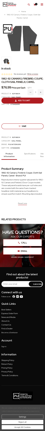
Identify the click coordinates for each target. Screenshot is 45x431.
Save (22, 126)
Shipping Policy (7, 360)
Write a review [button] (32, 74)
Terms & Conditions (9, 375)
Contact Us (6, 325)
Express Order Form (9, 313)
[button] (6, 310)
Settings (22, 416)
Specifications (30, 154)
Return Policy (6, 364)
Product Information (9, 155)
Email (22, 251)
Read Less (22, 203)
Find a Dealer (7, 328)
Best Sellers (6, 309)
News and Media (8, 317)
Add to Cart (22, 100)
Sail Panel (16, 97)
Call (22, 242)
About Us (5, 321)
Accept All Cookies (22, 427)
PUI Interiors (14, 144)
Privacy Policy (7, 371)
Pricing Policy (6, 368)
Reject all (22, 422)
